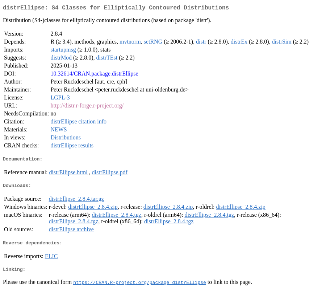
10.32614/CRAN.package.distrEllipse (94, 75)
